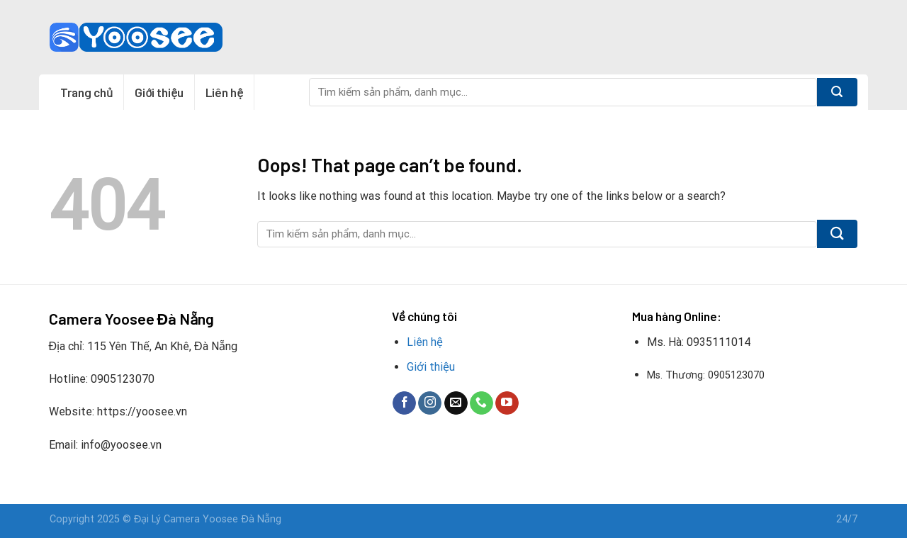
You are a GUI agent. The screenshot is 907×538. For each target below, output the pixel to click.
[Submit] (837, 92)
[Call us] (481, 403)
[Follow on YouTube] (507, 403)
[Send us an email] (456, 403)
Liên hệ (224, 92)
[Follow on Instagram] (429, 403)
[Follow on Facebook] (404, 403)
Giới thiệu (159, 92)
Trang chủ (86, 92)
